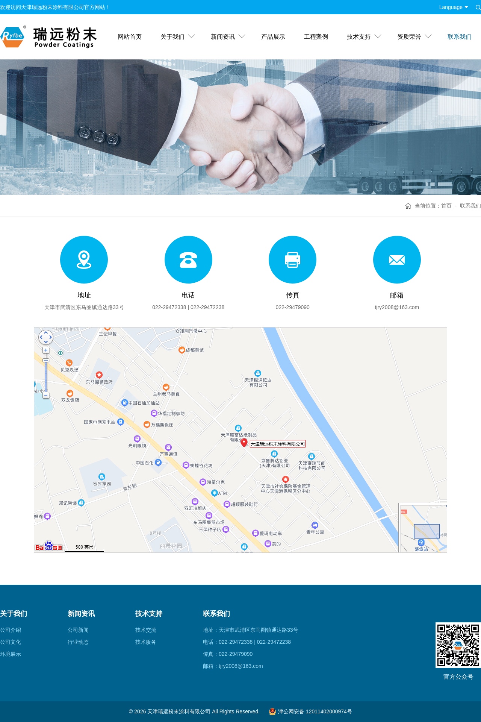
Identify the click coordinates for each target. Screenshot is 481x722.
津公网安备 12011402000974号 (310, 711)
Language (451, 7)
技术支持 (359, 36)
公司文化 (10, 642)
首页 (446, 206)
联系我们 (460, 36)
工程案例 (316, 36)
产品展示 (273, 36)
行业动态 (78, 642)
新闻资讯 (223, 36)
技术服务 (145, 642)
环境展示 (10, 654)
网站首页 (130, 36)
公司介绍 (10, 630)
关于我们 (172, 36)
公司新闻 (78, 630)
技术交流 (145, 630)
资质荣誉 (409, 36)
